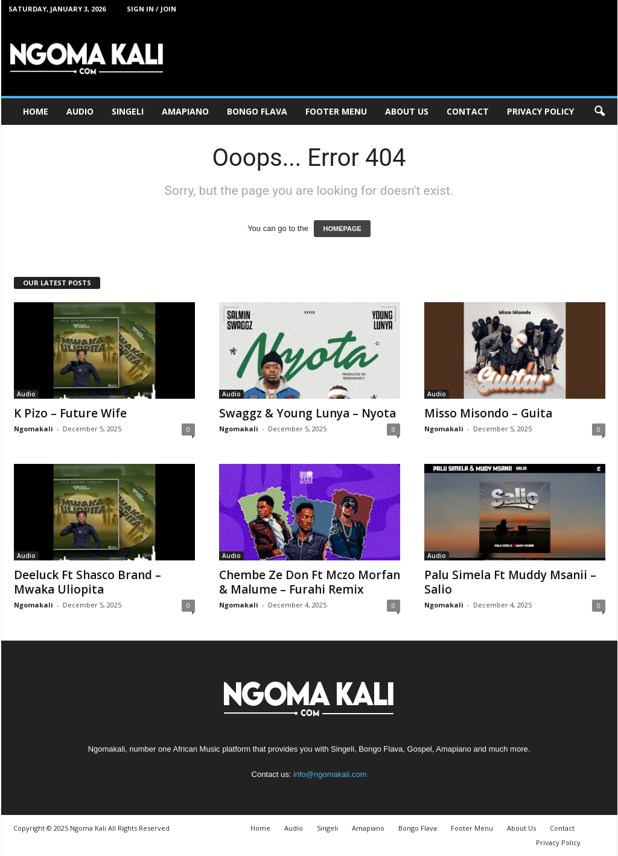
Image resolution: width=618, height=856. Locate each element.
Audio (80, 111)
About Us (406, 111)
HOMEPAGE (342, 228)
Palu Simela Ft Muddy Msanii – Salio (510, 582)
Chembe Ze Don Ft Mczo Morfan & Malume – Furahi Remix (309, 582)
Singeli (128, 111)
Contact (468, 111)
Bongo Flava (257, 111)
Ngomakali (33, 428)
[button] (599, 111)
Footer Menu (336, 111)
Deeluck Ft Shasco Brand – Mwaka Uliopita (87, 582)
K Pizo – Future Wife (70, 413)
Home (35, 111)
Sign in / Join (151, 8)
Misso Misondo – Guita (488, 413)
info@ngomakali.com (330, 774)
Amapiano (185, 111)
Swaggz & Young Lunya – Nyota (307, 413)
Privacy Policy (540, 111)
